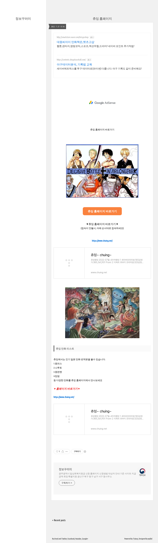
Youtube (78, 539)
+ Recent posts (59, 520)
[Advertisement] (102, 102)
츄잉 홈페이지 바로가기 (102, 211)
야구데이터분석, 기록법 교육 (74, 64)
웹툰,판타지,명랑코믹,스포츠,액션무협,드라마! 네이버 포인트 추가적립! (95, 46)
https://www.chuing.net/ (102, 240)
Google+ (85, 539)
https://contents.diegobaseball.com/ (71, 59)
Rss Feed (55, 539)
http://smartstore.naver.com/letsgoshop (73, 37)
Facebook (71, 539)
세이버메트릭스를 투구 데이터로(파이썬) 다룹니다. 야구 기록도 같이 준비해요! (99, 68)
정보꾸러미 (23, 18)
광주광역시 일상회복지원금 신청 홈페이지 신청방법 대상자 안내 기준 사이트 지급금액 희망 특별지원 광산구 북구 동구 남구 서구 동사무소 (97, 475)
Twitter (64, 539)
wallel (150, 539)
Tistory (135, 539)
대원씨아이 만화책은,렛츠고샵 (75, 41)
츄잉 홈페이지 (102, 18)
